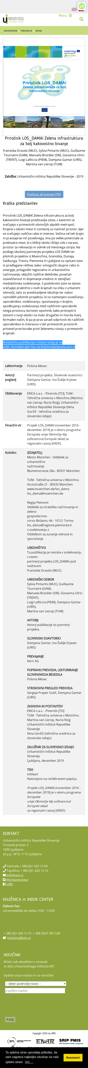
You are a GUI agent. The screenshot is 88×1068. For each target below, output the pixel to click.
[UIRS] (13, 19)
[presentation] (34, 1007)
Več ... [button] (29, 1062)
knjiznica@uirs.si (19, 938)
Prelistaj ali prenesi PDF (44, 194)
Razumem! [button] (73, 1057)
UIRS (9, 884)
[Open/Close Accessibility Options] (82, 6)
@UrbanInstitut (17, 880)
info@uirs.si (15, 875)
